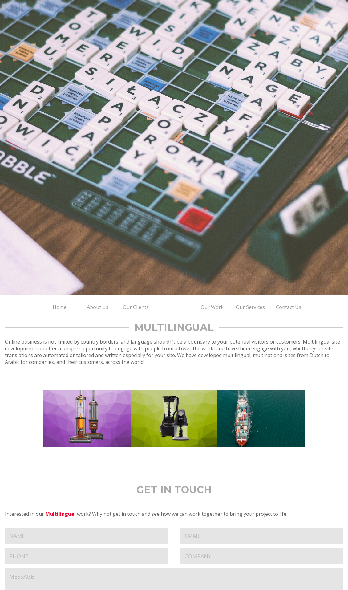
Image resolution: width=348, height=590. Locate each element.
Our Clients (136, 307)
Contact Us (288, 307)
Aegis (261, 418)
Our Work (212, 307)
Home (60, 307)
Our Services (250, 307)
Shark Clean (87, 418)
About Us (97, 307)
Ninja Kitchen (174, 418)
